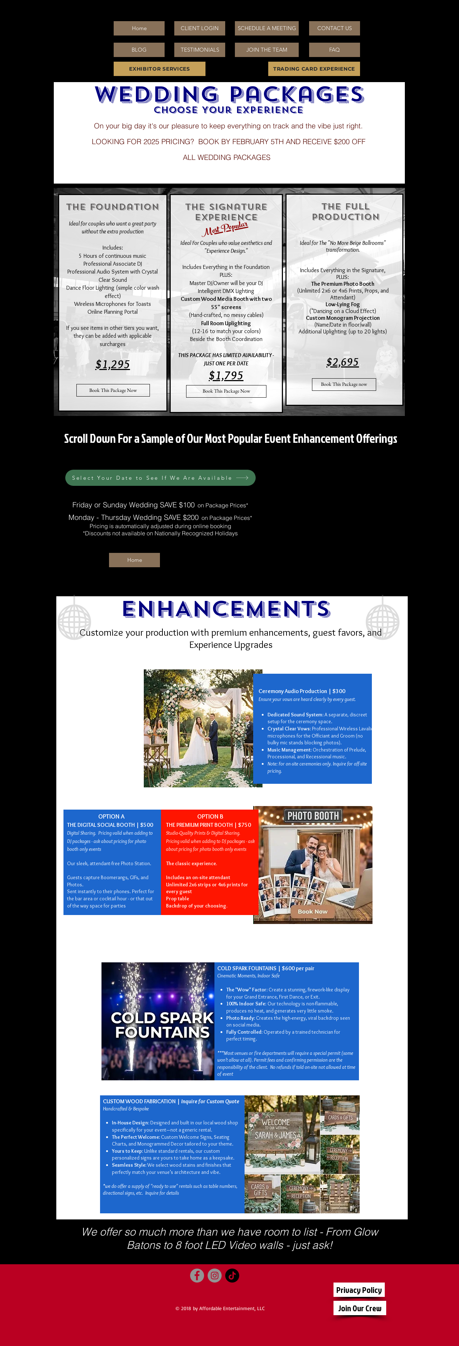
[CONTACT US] (334, 28)
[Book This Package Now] (113, 390)
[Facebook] (197, 1276)
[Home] (139, 28)
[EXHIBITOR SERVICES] (159, 69)
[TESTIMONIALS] (199, 50)
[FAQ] (334, 50)
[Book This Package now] (344, 384)
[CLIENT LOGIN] (199, 28)
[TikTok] (232, 1276)
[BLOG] (139, 50)
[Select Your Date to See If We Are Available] (160, 478)
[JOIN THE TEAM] (267, 50)
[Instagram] (215, 1276)
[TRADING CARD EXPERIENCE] (314, 69)
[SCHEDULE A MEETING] (267, 28)
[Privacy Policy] (359, 1290)
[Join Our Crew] (359, 1308)
